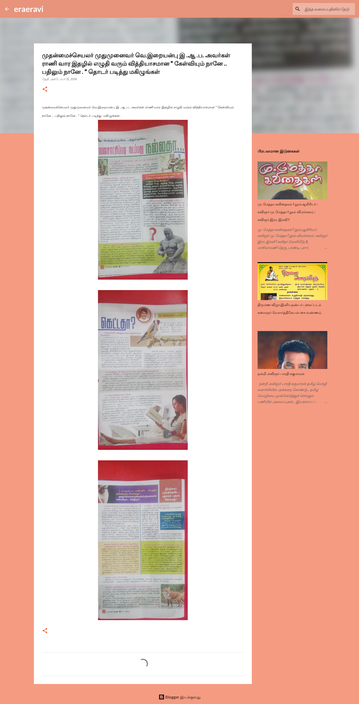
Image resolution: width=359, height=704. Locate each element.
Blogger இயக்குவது (180, 697)
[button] (45, 89)
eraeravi (29, 9)
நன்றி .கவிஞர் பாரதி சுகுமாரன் (281, 374)
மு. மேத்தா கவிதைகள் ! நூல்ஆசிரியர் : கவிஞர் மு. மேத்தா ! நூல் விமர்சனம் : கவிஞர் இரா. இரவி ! (288, 212)
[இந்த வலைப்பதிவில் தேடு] (329, 9)
